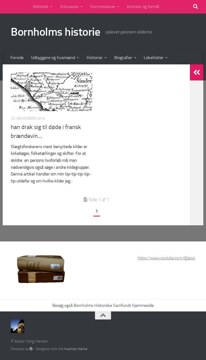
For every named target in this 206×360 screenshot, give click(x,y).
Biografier (123, 57)
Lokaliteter (154, 57)
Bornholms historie (55, 32)
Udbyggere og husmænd (53, 57)
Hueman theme (75, 349)
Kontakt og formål (143, 6)
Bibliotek (41, 6)
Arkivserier (69, 6)
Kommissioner (102, 6)
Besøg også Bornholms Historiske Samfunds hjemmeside (103, 305)
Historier (95, 57)
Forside (17, 57)
